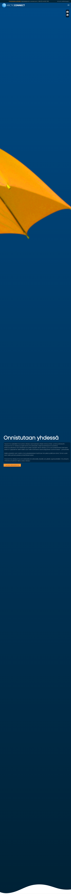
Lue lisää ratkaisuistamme (12, 465)
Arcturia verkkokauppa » (63, 1)
